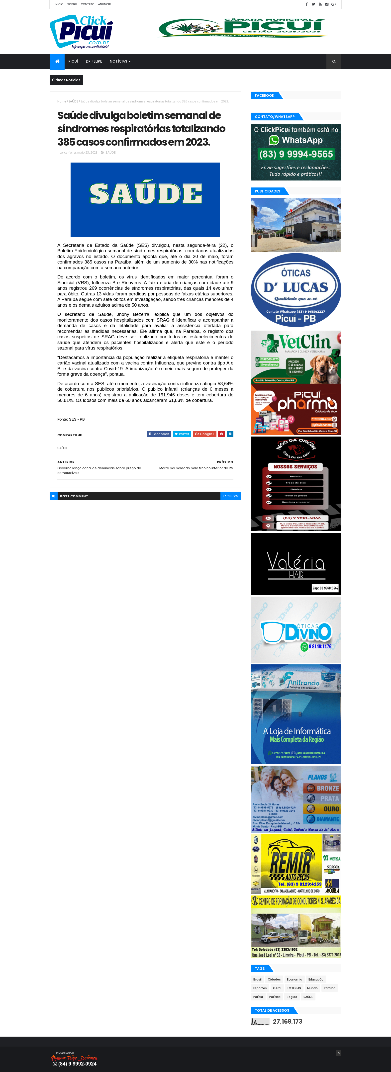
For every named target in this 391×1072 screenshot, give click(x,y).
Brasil (257, 979)
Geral (277, 988)
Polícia (258, 997)
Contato (87, 4)
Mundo (312, 988)
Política (275, 997)
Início (59, 4)
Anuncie (104, 4)
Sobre (72, 4)
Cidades (274, 979)
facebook (231, 496)
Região (292, 997)
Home (61, 101)
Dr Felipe (94, 61)
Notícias (118, 61)
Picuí (73, 61)
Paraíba (329, 988)
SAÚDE (73, 101)
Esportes (260, 988)
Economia (294, 979)
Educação (315, 979)
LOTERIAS (294, 988)
